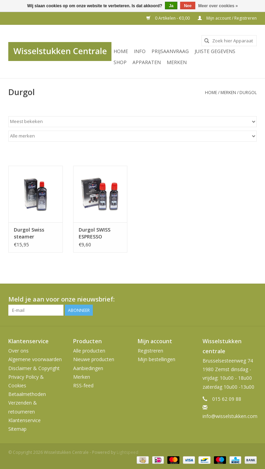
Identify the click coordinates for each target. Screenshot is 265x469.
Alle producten (89, 350)
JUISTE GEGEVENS (215, 51)
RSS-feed (83, 385)
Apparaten (146, 62)
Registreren (150, 350)
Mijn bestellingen (156, 359)
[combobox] (229, 40)
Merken (177, 62)
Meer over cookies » (218, 5)
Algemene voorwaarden (35, 359)
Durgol (248, 92)
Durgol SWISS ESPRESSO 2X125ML (94, 233)
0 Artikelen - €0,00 (168, 18)
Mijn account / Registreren (227, 18)
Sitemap (17, 429)
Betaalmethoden (27, 394)
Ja (171, 5)
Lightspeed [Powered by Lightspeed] (127, 452)
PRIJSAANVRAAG (170, 51)
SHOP (120, 62)
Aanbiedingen (88, 368)
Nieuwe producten (93, 359)
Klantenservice (24, 420)
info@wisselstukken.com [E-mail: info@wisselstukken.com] (230, 416)
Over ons (18, 350)
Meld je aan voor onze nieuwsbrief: (61, 299)
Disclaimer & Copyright (34, 368)
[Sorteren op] (132, 121)
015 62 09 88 (226, 399)
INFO (140, 51)
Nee (188, 5)
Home (121, 51)
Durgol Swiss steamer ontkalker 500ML (34, 233)
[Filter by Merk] (132, 136)
